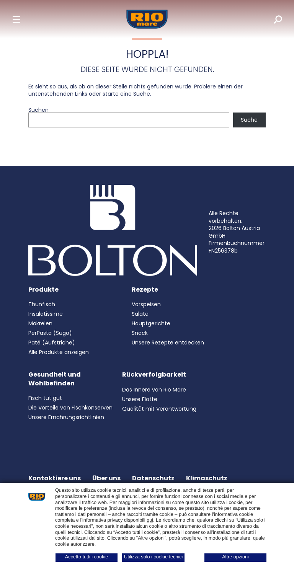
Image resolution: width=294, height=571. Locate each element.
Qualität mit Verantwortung (159, 409)
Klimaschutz (206, 478)
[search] (272, 19)
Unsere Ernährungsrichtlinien (66, 417)
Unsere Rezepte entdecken (168, 342)
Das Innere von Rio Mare (154, 389)
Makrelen (40, 323)
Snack (140, 333)
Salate (140, 314)
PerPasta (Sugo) (50, 333)
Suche (249, 120)
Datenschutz (153, 478)
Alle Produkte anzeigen (58, 352)
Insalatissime (45, 314)
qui (150, 520)
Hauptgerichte (151, 323)
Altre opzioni (235, 557)
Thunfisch (41, 304)
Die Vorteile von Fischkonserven (70, 407)
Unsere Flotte (139, 399)
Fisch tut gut (45, 398)
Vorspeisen (146, 304)
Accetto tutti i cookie (86, 557)
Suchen (38, 110)
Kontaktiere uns (54, 478)
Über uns (106, 478)
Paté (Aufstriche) (51, 342)
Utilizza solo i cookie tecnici (153, 557)
